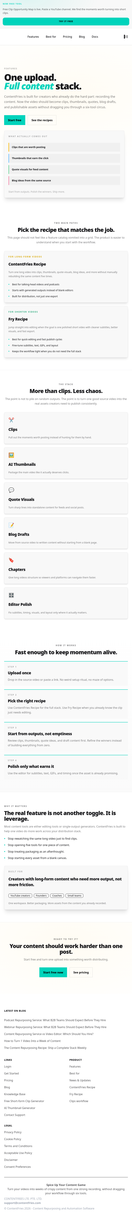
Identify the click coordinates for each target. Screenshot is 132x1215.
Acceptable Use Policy (18, 1149)
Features (33, 35)
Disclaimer (11, 1156)
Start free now (53, 969)
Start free (14, 116)
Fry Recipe (76, 1090)
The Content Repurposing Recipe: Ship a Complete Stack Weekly (45, 1044)
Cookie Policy (12, 1135)
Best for (51, 35)
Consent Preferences (17, 1163)
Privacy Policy (12, 1128)
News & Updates (80, 1076)
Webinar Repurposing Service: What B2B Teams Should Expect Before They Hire (55, 1023)
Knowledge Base (14, 1090)
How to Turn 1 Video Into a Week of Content (32, 1037)
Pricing (67, 35)
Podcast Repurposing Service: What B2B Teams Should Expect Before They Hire (55, 1016)
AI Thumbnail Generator (19, 1104)
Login (7, 1063)
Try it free (66, 21)
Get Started (11, 1069)
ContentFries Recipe (82, 1083)
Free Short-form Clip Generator (24, 1097)
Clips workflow (78, 1097)
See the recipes (41, 116)
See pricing (81, 969)
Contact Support (14, 1111)
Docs (95, 35)
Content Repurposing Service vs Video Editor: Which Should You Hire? (48, 1030)
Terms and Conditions (18, 1142)
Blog (82, 35)
